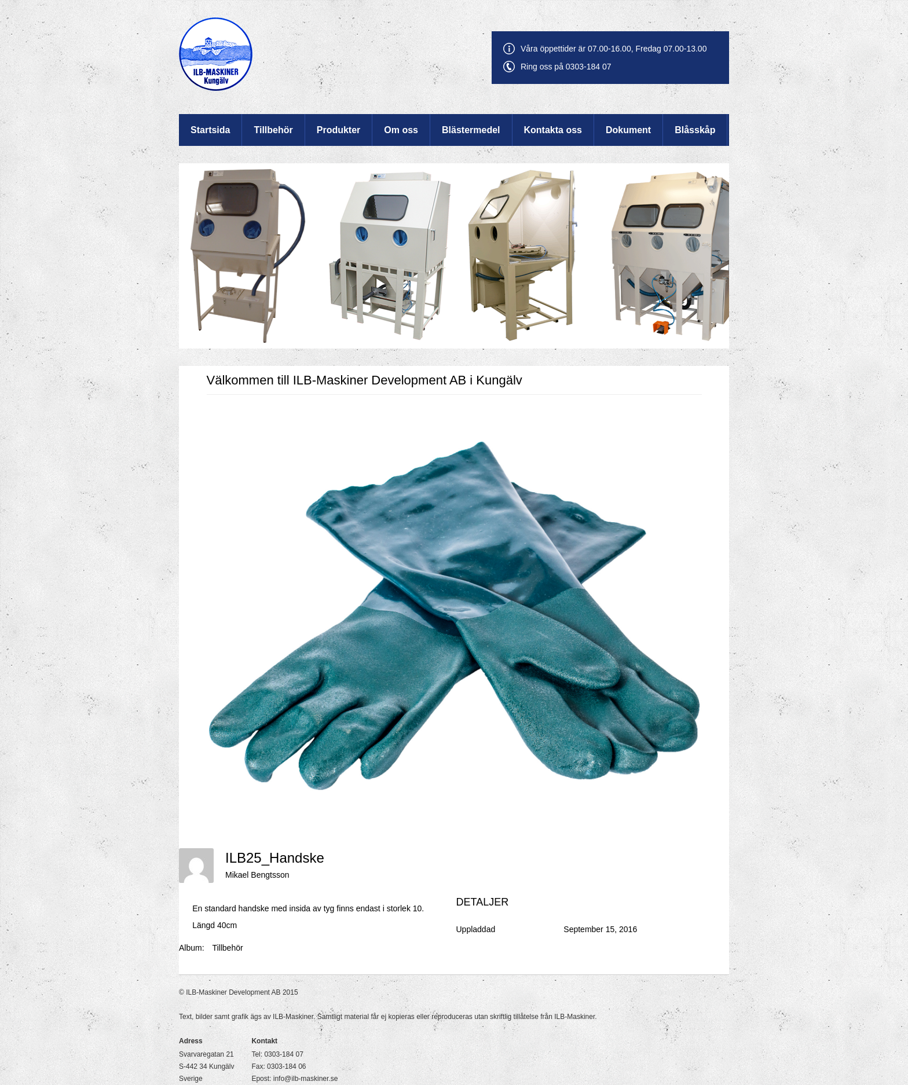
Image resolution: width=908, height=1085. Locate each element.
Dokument (628, 130)
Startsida (210, 130)
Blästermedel (471, 130)
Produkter (339, 130)
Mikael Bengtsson (257, 874)
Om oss (401, 130)
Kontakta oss (553, 130)
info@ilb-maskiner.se (305, 1079)
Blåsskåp (695, 130)
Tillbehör (273, 130)
